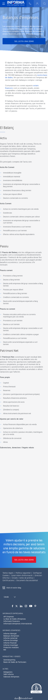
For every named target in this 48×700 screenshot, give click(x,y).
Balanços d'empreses (11, 636)
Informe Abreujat (10, 633)
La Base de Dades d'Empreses (14, 619)
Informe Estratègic (10, 640)
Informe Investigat (10, 645)
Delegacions (7, 672)
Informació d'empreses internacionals (17, 623)
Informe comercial (10, 638)
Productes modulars (11, 647)
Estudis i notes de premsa (22, 578)
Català (6, 597)
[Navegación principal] (3, 3)
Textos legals (8, 573)
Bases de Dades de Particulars (14, 662)
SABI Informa (8, 674)
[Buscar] (44, 3)
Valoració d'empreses (11, 677)
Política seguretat (23, 573)
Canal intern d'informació (21, 575)
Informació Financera (11, 621)
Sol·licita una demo (24, 41)
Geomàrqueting (9, 660)
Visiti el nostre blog (13, 588)
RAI (4, 650)
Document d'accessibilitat (27, 580)
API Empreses (8, 616)
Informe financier (10, 643)
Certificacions (8, 580)
